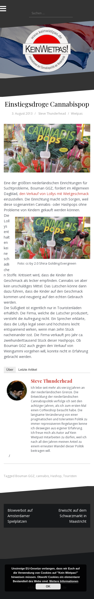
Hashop (56, 476)
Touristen (70, 476)
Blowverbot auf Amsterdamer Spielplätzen (20, 515)
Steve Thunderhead (52, 113)
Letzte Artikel (27, 369)
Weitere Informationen (63, 581)
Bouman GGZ (25, 476)
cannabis (42, 476)
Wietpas (76, 113)
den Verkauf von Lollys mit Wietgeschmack (54, 193)
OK (48, 586)
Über (9, 369)
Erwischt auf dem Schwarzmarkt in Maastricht (72, 515)
